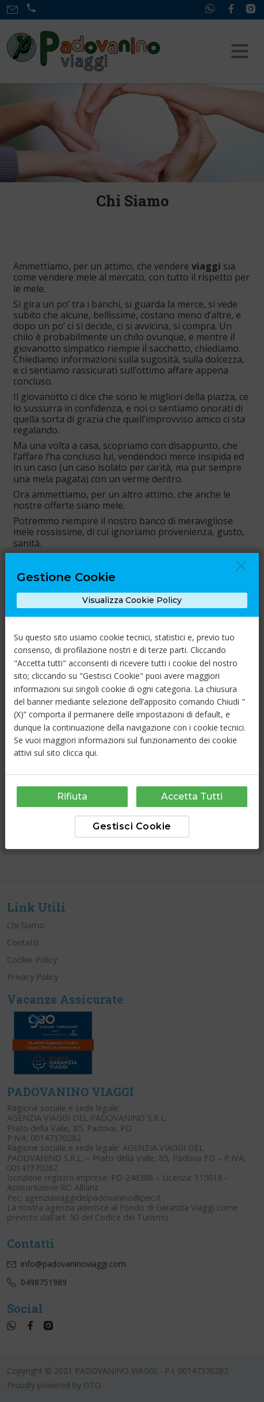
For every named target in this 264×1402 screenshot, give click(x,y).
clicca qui (79, 752)
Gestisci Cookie (132, 826)
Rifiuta (72, 796)
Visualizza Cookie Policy (132, 600)
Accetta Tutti (192, 796)
